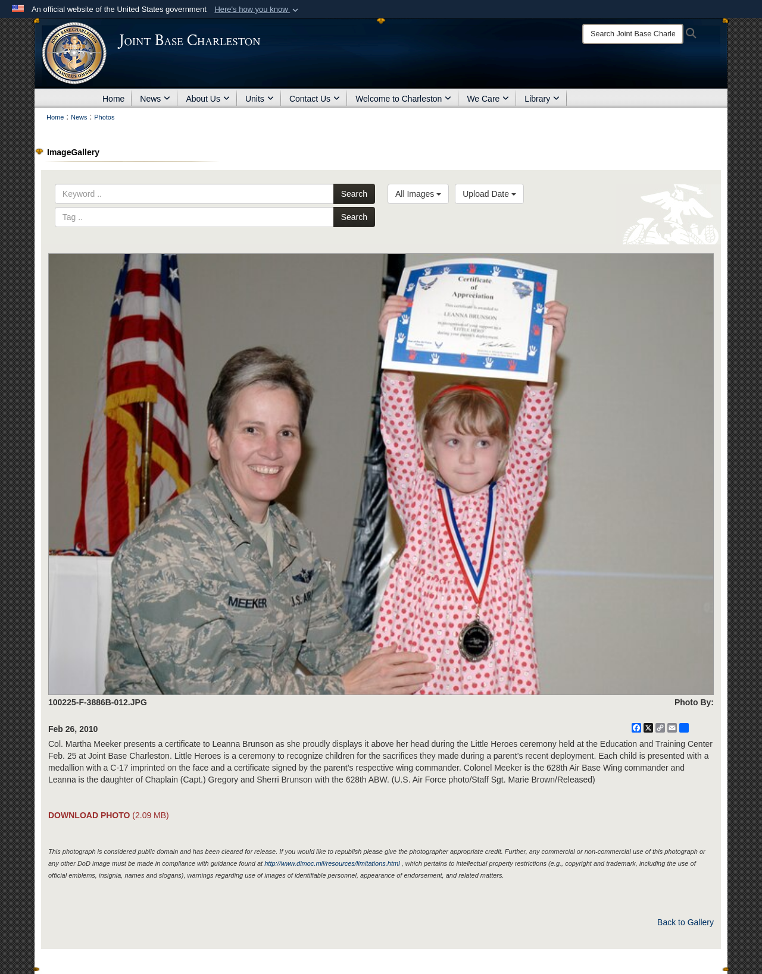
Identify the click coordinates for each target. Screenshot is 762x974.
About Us (208, 98)
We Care (488, 98)
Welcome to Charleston (403, 98)
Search (354, 194)
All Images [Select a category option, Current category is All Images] (418, 194)
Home (113, 98)
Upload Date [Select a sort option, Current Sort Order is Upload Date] (489, 194)
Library (542, 98)
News (155, 98)
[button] (257, 9)
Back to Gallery (685, 922)
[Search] (632, 34)
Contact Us (314, 98)
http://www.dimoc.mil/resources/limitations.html (331, 863)
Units (259, 98)
